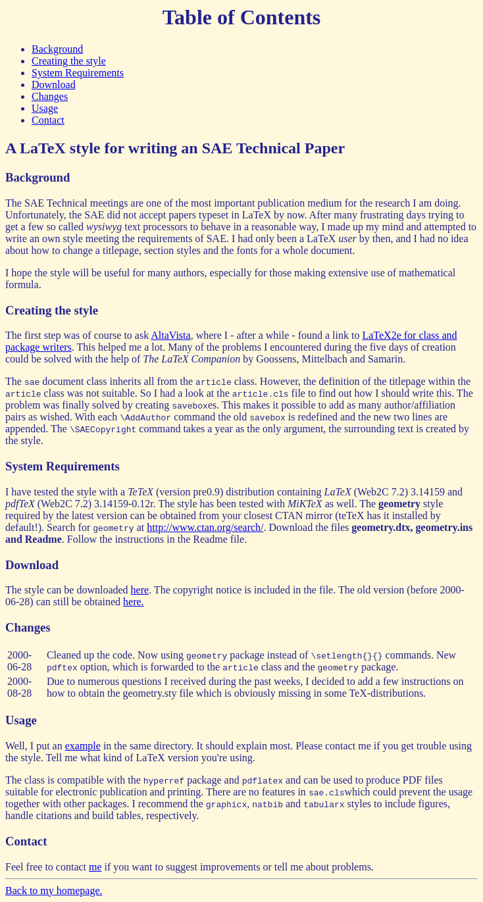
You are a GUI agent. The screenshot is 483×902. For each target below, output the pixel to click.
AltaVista (170, 335)
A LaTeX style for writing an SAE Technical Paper (175, 148)
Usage (45, 108)
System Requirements (78, 72)
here (140, 589)
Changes (50, 96)
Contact (48, 120)
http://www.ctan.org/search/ (205, 527)
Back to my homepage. (54, 890)
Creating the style (69, 60)
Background (57, 49)
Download (54, 84)
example (83, 745)
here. (133, 601)
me (95, 866)
